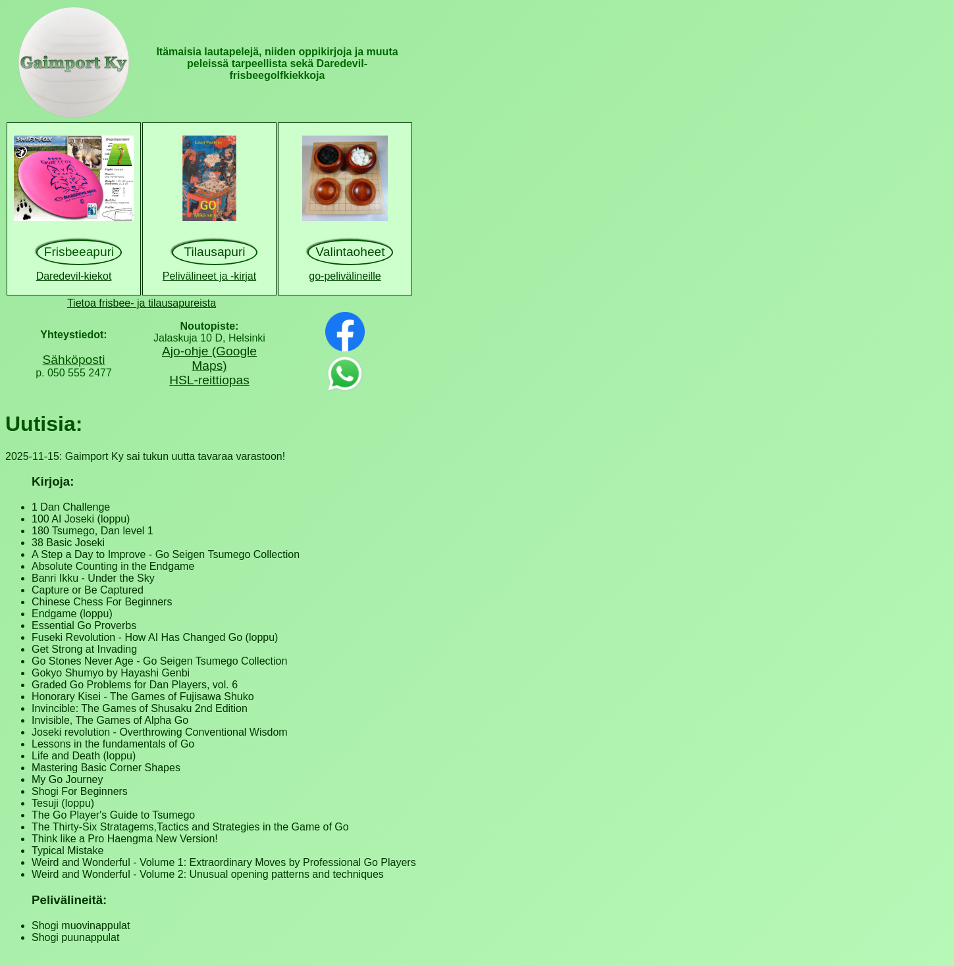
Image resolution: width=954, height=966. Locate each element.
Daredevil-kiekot (74, 276)
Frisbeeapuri (79, 252)
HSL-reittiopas (209, 380)
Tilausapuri (214, 252)
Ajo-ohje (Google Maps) (209, 358)
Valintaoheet (349, 252)
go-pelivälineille (345, 276)
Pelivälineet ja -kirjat (209, 276)
